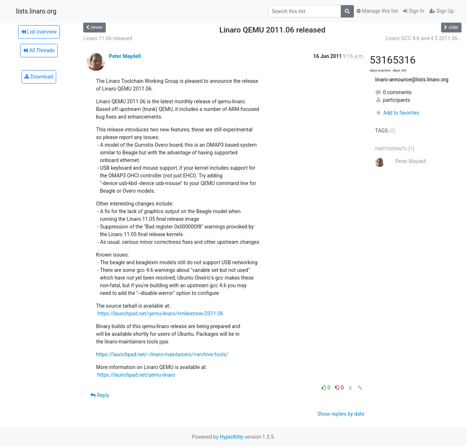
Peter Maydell (125, 56)
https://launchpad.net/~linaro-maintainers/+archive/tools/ (162, 354)
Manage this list (377, 11)
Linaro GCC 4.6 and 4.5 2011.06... (424, 38)
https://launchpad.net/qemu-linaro (136, 375)
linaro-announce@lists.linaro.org (411, 79)
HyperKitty (231, 437)
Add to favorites (397, 113)
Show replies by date (340, 414)
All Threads (38, 50)
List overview (39, 32)
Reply (99, 395)
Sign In (413, 11)
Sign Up (441, 11)
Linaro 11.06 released (107, 38)
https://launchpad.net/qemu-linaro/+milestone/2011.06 (160, 313)
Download (38, 77)
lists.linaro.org (36, 11)
